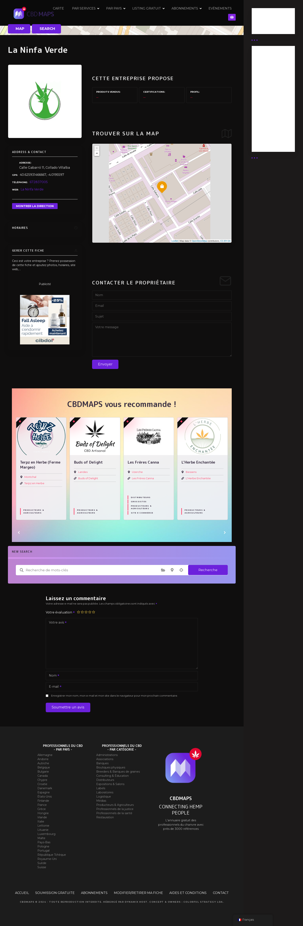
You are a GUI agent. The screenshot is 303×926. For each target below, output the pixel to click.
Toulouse (30, 472)
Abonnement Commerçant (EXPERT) (266, 115)
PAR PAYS (123, 13)
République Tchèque (51, 855)
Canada (42, 776)
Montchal (84, 476)
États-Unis (44, 796)
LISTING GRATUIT (155, 13)
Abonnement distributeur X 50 (269, 82)
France (42, 805)
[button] (19, 532)
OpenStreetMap (199, 241)
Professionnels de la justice (114, 809)
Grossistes (192, 501)
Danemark (44, 788)
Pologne (43, 846)
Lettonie (43, 825)
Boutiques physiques (110, 767)
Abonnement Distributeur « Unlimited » (266, 65)
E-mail (54, 687)
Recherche (207, 570)
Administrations (107, 755)
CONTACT (221, 893)
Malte (41, 838)
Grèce (41, 809)
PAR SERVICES (93, 13)
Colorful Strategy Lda (203, 901)
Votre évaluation (60, 612)
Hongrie (43, 813)
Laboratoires (104, 792)
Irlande (42, 817)
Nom (53, 676)
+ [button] (97, 148)
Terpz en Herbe (88, 483)
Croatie (42, 784)
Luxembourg (46, 834)
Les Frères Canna (197, 478)
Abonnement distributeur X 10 (268, 98)
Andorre (43, 759)
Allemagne (44, 755)
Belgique (43, 767)
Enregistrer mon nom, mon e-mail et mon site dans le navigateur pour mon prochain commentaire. (114, 695)
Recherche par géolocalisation (181, 570)
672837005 (39, 182)
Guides (260, 27)
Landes (136, 472)
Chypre (42, 780)
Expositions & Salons (110, 784)
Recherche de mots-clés (22, 570)
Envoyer (105, 364)
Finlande (43, 800)
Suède (41, 863)
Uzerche (191, 472)
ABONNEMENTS (193, 13)
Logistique (103, 796)
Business (262, 22)
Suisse (41, 867)
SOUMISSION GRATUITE (55, 893)
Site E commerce (196, 513)
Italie (40, 821)
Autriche (43, 763)
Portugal (43, 850)
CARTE (67, 13)
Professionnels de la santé (114, 813)
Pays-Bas (43, 842)
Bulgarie (43, 771)
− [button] (97, 153)
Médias (101, 800)
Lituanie (43, 830)
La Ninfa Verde (32, 189)
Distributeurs (194, 497)
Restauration (105, 817)
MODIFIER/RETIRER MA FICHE (138, 893)
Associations (104, 759)
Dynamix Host (136, 901)
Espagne (43, 792)
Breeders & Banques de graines (118, 771)
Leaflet (175, 241)
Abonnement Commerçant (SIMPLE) (266, 135)
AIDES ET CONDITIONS (188, 893)
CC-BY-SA (225, 241)
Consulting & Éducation (112, 776)
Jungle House (33, 478)
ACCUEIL (22, 893)
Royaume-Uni (47, 859)
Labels (100, 788)
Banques (102, 763)
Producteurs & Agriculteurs (33, 511)
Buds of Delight (142, 478)
